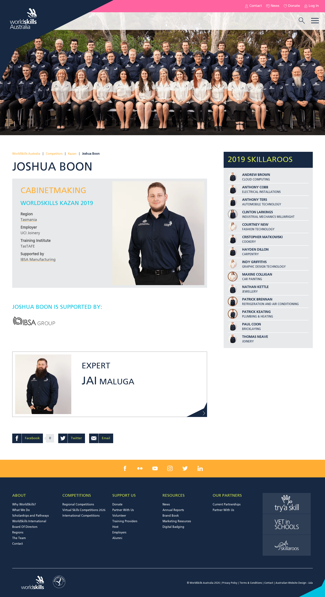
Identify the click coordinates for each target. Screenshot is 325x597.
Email (106, 438)
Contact (253, 6)
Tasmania (29, 220)
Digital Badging (173, 527)
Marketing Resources (176, 521)
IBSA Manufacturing (38, 260)
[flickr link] (140, 468)
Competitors (54, 153)
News (272, 6)
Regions (17, 532)
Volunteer (119, 515)
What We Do (21, 510)
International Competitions (80, 515)
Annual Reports (173, 510)
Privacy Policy (229, 583)
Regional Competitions (78, 504)
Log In (311, 6)
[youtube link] (155, 468)
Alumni (117, 538)
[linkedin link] (200, 468)
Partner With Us (123, 510)
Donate (292, 6)
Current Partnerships (226, 504)
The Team (19, 538)
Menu (315, 20)
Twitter (76, 438)
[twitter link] (185, 468)
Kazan (72, 153)
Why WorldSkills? (24, 504)
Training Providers (124, 521)
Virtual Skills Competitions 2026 (84, 510)
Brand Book (170, 515)
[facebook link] (125, 468)
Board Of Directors (24, 527)
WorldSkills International (29, 521)
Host (115, 527)
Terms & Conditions (251, 583)
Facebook (32, 438)
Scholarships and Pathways (30, 515)
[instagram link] (170, 468)
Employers (119, 532)
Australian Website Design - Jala (294, 583)
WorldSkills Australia (26, 153)
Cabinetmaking (53, 191)
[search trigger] (302, 21)
